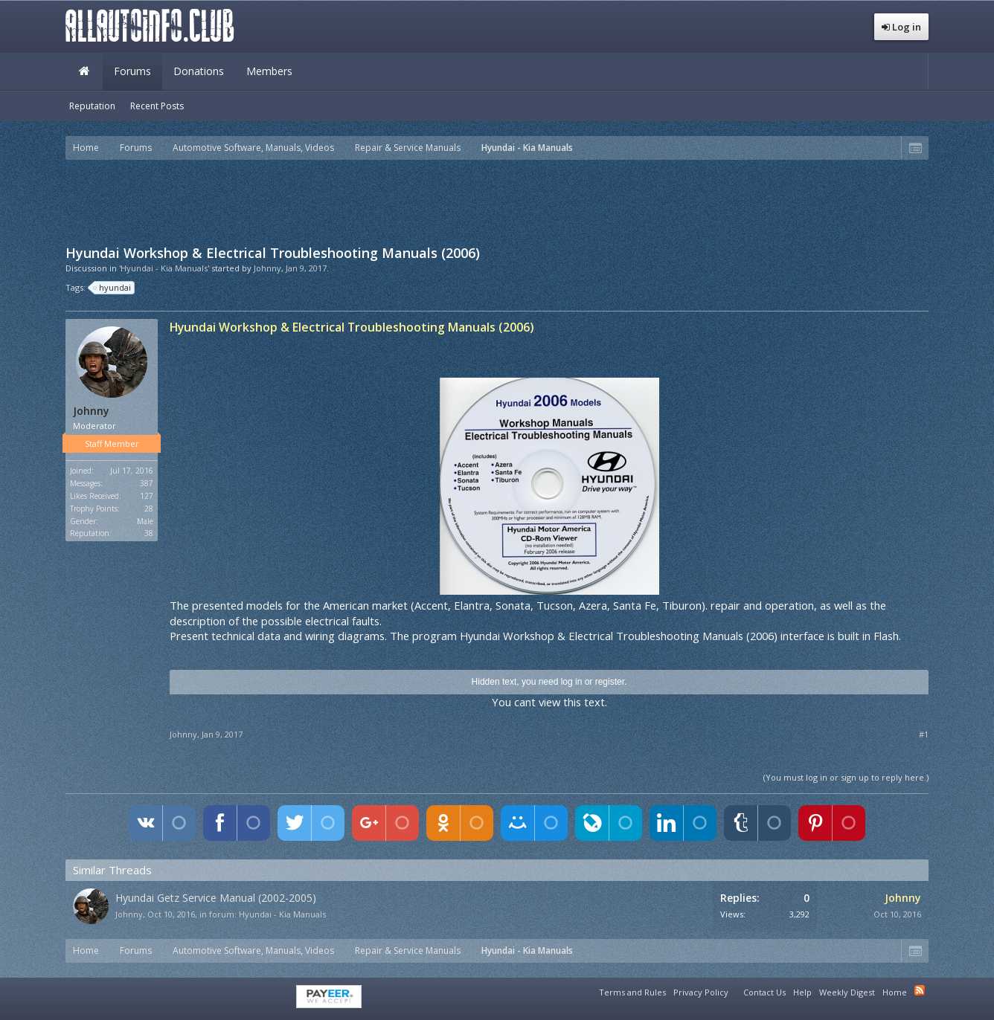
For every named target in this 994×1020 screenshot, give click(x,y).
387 (146, 483)
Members (269, 71)
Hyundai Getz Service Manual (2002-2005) (215, 898)
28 (148, 508)
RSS (919, 990)
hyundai (112, 287)
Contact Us (764, 992)
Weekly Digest (847, 992)
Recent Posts (157, 106)
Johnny (267, 268)
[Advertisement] (497, 200)
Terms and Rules (632, 992)
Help (802, 992)
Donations (198, 71)
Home (84, 71)
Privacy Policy (700, 992)
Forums (132, 71)
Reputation (92, 106)
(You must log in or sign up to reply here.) (846, 777)
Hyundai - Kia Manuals (282, 914)
